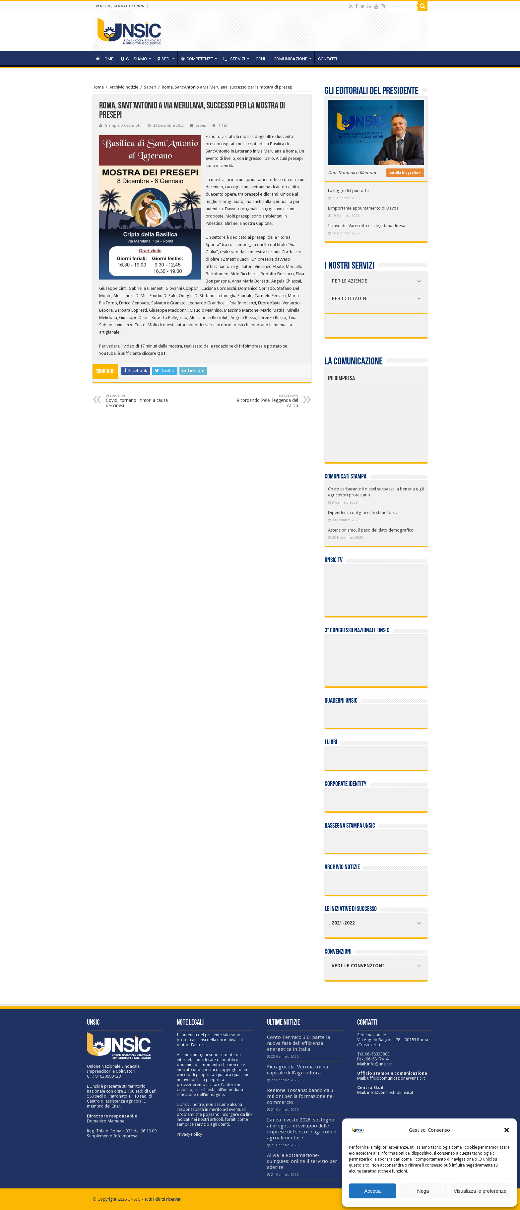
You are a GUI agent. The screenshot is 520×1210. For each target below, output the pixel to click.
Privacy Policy (189, 1134)
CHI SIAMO (134, 58)
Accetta (372, 1191)
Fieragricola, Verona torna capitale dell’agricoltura (297, 1070)
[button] (506, 1130)
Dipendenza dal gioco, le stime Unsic (363, 512)
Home (98, 87)
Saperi (150, 87)
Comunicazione (290, 58)
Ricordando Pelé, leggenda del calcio (264, 400)
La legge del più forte (348, 190)
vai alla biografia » (405, 172)
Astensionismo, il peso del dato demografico (371, 530)
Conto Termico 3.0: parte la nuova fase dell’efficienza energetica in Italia (298, 1043)
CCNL (261, 58)
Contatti (327, 58)
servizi (234, 58)
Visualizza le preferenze (480, 1191)
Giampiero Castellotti (123, 125)
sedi (164, 58)
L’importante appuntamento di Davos (363, 208)
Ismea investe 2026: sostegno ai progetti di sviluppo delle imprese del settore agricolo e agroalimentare (301, 1129)
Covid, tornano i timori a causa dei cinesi (140, 400)
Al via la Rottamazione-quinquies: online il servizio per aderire (302, 1161)
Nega (423, 1191)
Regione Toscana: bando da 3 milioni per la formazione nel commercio (300, 1096)
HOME (104, 58)
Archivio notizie (123, 87)
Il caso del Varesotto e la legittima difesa (366, 225)
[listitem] (396, 420)
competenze (197, 58)
